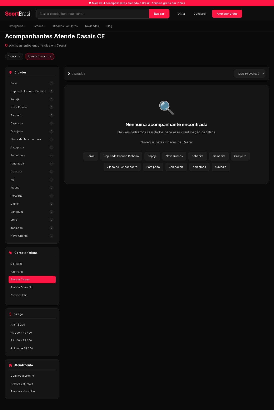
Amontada (32, 163)
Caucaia (32, 172)
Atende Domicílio (22, 287)
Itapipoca (32, 228)
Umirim (32, 204)
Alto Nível (17, 271)
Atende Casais (20, 279)
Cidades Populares (65, 26)
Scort (18, 13)
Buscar (159, 13)
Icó (32, 179)
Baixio (32, 83)
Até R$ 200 (18, 324)
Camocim (32, 123)
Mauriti (32, 188)
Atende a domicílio (23, 391)
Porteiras (32, 196)
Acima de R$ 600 (22, 348)
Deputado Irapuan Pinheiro (32, 91)
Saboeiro (32, 115)
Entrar (181, 13)
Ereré (32, 220)
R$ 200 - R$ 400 (21, 332)
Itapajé (32, 99)
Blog (109, 26)
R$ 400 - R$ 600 (21, 340)
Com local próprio (22, 375)
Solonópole (32, 155)
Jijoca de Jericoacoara (32, 139)
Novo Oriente (32, 236)
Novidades (92, 26)
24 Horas (17, 263)
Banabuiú (32, 212)
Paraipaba (32, 147)
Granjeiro (32, 131)
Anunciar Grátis (227, 13)
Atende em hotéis (22, 383)
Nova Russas (32, 107)
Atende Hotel (19, 295)
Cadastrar (200, 13)
